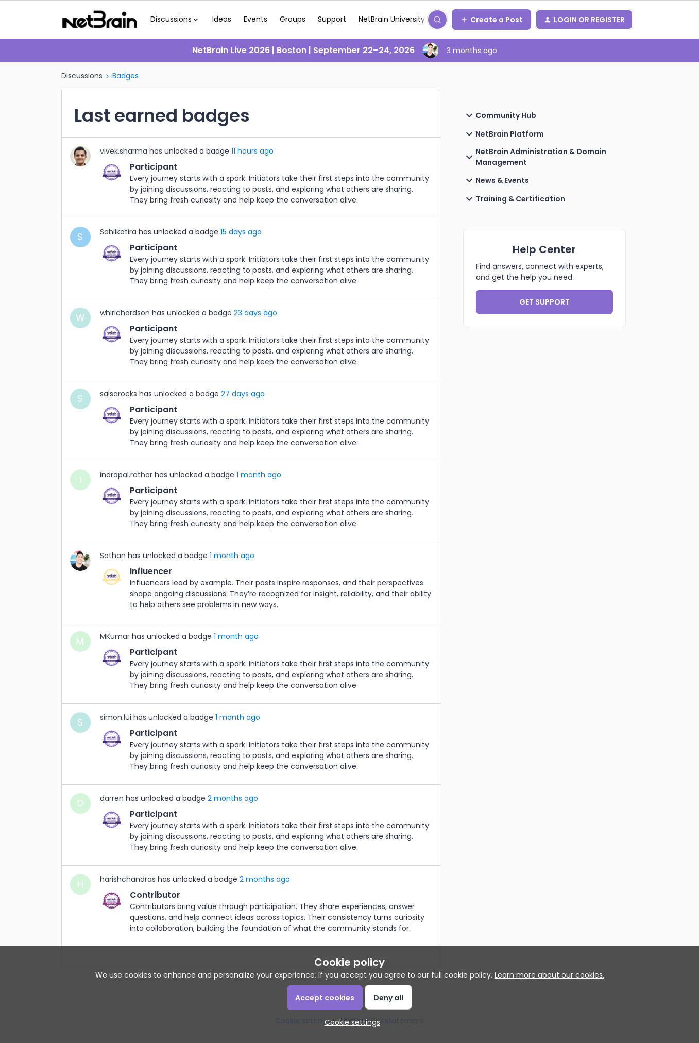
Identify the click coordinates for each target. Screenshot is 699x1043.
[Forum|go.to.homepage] (99, 19)
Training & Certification (514, 199)
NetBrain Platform (503, 134)
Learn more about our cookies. (549, 975)
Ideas (221, 19)
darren (112, 798)
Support (332, 19)
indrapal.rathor (126, 474)
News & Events (496, 180)
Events (255, 19)
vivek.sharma (123, 151)
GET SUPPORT (544, 302)
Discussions (82, 76)
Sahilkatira (118, 232)
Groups (292, 19)
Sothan (113, 555)
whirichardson (125, 313)
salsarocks (118, 394)
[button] (491, 19)
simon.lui (115, 717)
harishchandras (128, 879)
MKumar (115, 636)
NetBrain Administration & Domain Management (534, 156)
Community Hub (499, 115)
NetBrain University (392, 19)
